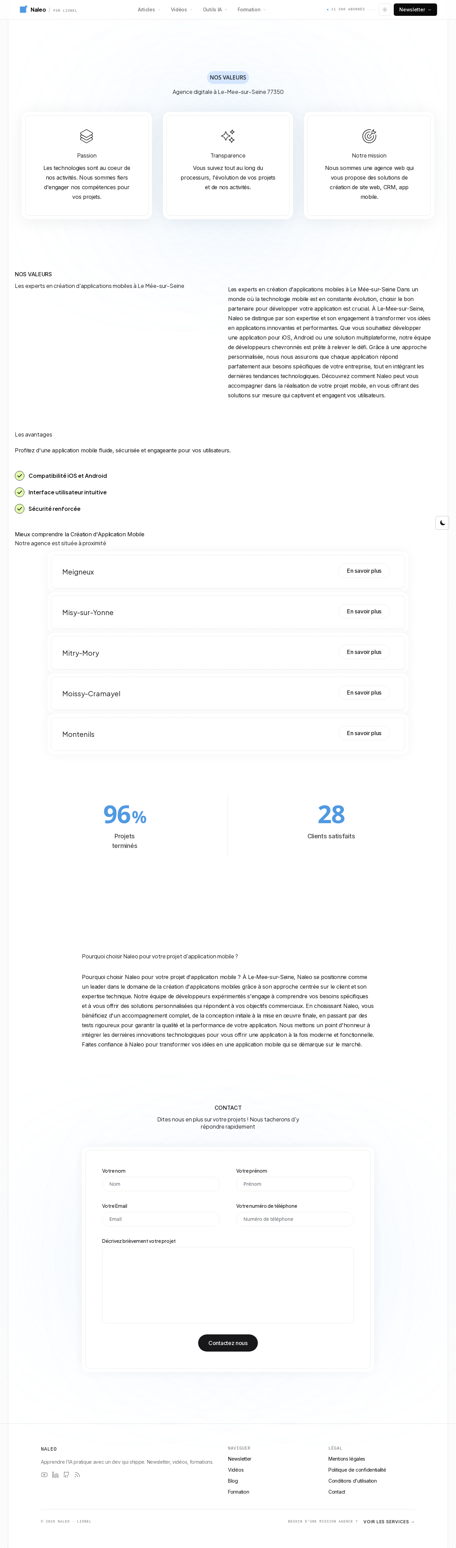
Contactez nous (228, 1343)
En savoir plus (364, 570)
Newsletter (415, 9)
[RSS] (77, 1474)
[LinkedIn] (55, 1474)
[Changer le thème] (385, 9)
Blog (233, 1481)
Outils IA (215, 9)
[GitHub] (66, 1474)
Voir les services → (389, 1521)
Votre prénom (251, 1171)
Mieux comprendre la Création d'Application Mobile (79, 534)
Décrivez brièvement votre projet (139, 1241)
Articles (149, 9)
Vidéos (182, 9)
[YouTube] (44, 1474)
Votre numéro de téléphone (266, 1206)
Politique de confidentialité (357, 1470)
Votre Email (114, 1206)
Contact (336, 1492)
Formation (252, 9)
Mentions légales (346, 1459)
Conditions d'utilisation (352, 1481)
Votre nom (114, 1171)
